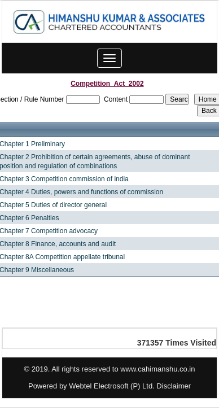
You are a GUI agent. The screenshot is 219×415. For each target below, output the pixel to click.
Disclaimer (173, 386)
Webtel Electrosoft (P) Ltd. (112, 386)
